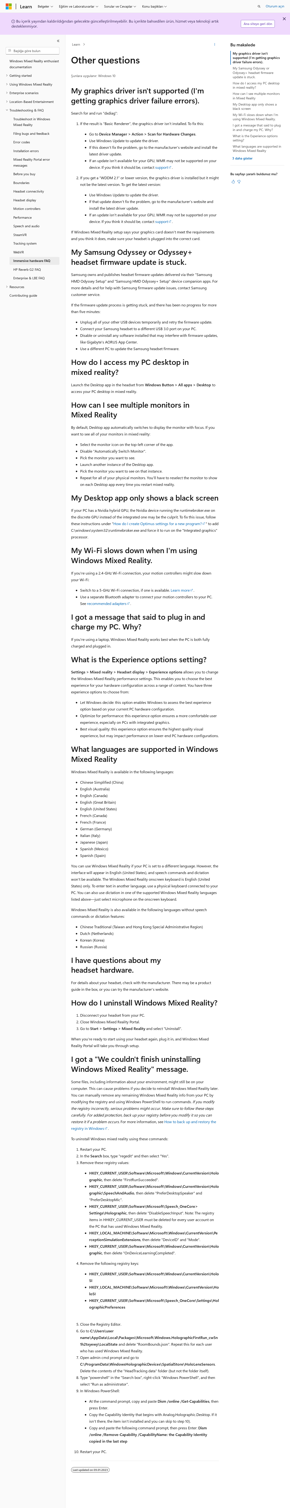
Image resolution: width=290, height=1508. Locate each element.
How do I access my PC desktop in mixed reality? (256, 85)
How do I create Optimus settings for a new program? (157, 523)
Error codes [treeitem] (21, 142)
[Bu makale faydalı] (233, 181)
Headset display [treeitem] (24, 200)
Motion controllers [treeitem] (26, 208)
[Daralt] (58, 41)
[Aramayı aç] (259, 6)
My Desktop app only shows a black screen (255, 106)
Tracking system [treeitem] (25, 243)
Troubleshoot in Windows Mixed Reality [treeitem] (31, 122)
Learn (76, 44)
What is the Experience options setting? (255, 138)
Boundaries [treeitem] (21, 182)
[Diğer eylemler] (215, 44)
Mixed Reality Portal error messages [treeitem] (31, 162)
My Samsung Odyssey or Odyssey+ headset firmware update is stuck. (253, 72)
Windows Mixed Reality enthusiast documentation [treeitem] (34, 64)
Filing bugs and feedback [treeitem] (31, 133)
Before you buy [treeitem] (24, 174)
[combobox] (32, 51)
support (161, 167)
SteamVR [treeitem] (20, 234)
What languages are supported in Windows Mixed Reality (257, 148)
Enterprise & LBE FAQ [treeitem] (29, 278)
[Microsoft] (9, 6)
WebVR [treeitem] (18, 252)
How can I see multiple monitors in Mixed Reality (256, 95)
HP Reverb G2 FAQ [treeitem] (27, 269)
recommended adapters (106, 603)
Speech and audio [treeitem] (26, 226)
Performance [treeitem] (22, 217)
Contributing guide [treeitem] (23, 295)
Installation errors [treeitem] (26, 151)
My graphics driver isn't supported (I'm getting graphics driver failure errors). (256, 57)
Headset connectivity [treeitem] (28, 191)
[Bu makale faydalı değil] (239, 181)
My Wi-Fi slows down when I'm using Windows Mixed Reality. (255, 116)
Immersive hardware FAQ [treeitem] (31, 260)
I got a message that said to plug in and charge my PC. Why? (257, 127)
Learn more (180, 590)
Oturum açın (275, 6)
